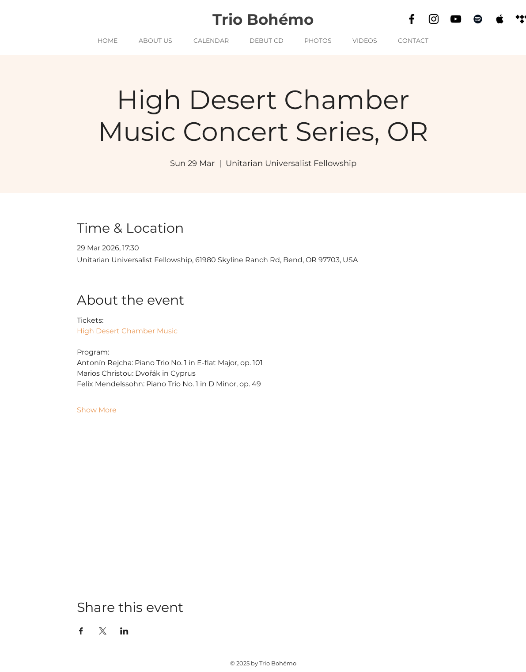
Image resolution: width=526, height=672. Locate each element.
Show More (97, 410)
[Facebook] (411, 19)
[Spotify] (477, 19)
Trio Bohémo (263, 19)
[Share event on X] (102, 630)
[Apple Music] (500, 19)
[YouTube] (455, 19)
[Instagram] (433, 19)
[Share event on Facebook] (81, 630)
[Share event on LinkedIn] (124, 630)
